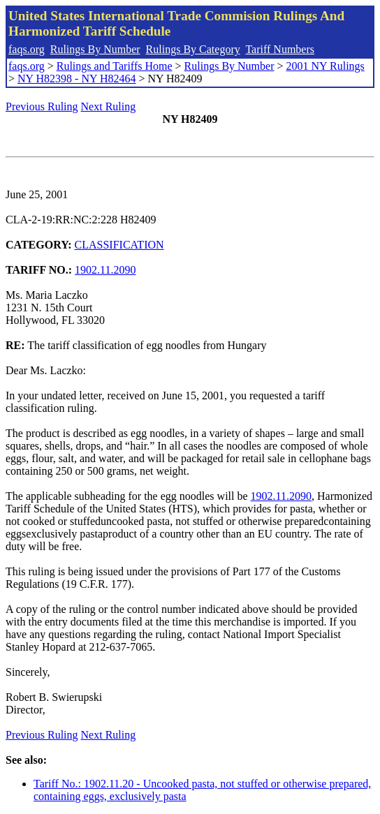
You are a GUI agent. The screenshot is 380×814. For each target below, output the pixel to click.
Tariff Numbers (279, 49)
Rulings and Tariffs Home (115, 66)
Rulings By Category (193, 49)
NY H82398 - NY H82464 (76, 78)
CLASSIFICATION (119, 245)
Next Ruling (108, 106)
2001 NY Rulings (325, 66)
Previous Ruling (42, 106)
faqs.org (26, 49)
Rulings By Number (95, 49)
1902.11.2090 (105, 270)
